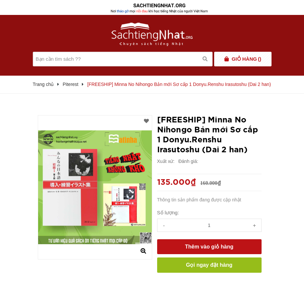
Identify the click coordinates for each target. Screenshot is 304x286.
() (246, 59)
